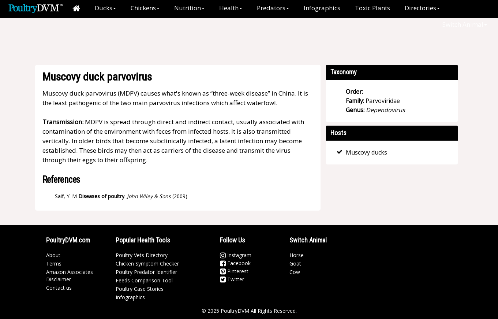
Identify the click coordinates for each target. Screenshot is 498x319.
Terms (53, 263)
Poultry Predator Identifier (146, 271)
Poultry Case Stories (140, 288)
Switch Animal (464, 24)
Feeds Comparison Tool (144, 280)
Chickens (145, 8)
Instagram (235, 255)
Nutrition (189, 8)
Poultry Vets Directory (142, 255)
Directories (422, 8)
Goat (295, 263)
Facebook (235, 263)
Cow (294, 271)
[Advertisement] (236, 42)
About (53, 255)
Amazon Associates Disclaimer (69, 275)
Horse (296, 255)
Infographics (322, 8)
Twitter (232, 279)
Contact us (59, 287)
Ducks (105, 8)
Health (230, 8)
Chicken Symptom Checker (147, 263)
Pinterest (234, 271)
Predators (273, 8)
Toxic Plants (372, 8)
